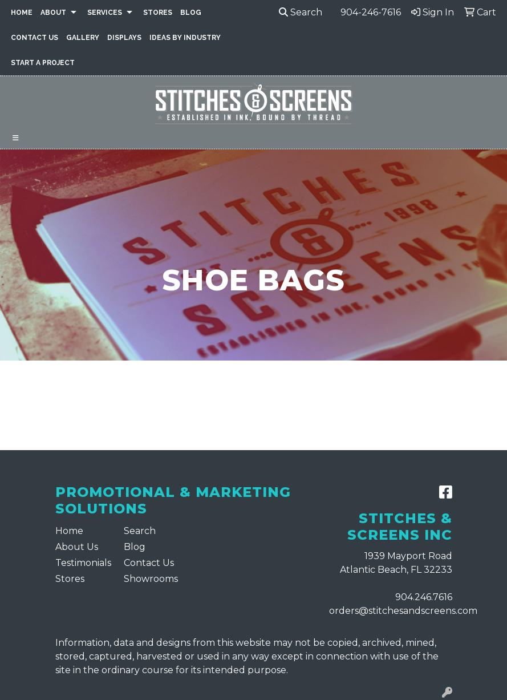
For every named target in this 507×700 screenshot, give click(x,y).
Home (22, 13)
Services (104, 13)
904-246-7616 (370, 12)
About (53, 13)
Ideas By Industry (185, 38)
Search (300, 12)
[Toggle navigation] (16, 138)
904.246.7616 (423, 597)
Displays (124, 38)
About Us (76, 546)
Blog (190, 13)
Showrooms (151, 578)
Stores (157, 13)
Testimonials (82, 562)
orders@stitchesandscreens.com (403, 610)
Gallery (82, 38)
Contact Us (34, 38)
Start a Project (43, 63)
